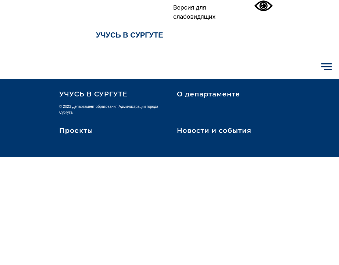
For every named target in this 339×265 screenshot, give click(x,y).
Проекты (76, 131)
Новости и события (214, 131)
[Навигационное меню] (326, 67)
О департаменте (208, 94)
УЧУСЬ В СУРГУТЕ (129, 35)
